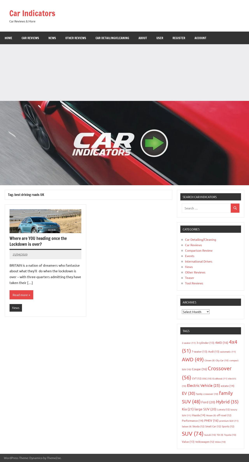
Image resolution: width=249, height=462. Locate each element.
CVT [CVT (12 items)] (197, 378)
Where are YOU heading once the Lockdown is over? (38, 241)
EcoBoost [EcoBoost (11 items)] (219, 378)
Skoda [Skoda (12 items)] (198, 426)
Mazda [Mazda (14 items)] (198, 415)
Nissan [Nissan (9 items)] (211, 415)
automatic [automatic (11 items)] (228, 351)
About (143, 38)
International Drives (198, 261)
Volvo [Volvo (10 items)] (220, 441)
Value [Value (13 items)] (188, 441)
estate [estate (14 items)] (227, 385)
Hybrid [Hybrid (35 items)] (227, 401)
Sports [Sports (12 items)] (228, 426)
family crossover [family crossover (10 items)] (207, 393)
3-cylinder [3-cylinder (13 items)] (205, 342)
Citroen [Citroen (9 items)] (209, 360)
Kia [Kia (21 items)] (188, 409)
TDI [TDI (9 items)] (220, 434)
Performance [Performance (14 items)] (192, 420)
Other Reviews (75, 38)
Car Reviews (30, 38)
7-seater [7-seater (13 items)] (199, 351)
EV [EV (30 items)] (188, 393)
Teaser (189, 277)
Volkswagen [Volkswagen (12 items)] (204, 441)
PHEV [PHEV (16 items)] (211, 420)
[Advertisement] (124, 71)
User (159, 38)
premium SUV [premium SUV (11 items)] (228, 420)
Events (189, 256)
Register (179, 38)
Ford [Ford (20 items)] (208, 402)
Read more (20, 295)
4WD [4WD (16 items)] (221, 342)
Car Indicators (32, 13)
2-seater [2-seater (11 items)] (189, 342)
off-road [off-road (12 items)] (224, 415)
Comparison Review (198, 250)
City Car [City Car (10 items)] (222, 360)
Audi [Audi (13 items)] (213, 351)
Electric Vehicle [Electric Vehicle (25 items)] (203, 385)
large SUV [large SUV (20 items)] (206, 409)
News (52, 38)
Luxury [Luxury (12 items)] (223, 409)
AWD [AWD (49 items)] (193, 359)
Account (200, 38)
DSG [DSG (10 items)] (207, 378)
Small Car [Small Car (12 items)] (213, 426)
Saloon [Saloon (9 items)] (187, 426)
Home (8, 38)
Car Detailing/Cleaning (112, 38)
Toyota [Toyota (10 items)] (230, 434)
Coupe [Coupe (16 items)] (199, 369)
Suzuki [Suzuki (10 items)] (210, 434)
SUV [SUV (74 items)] (192, 433)
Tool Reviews (194, 283)
